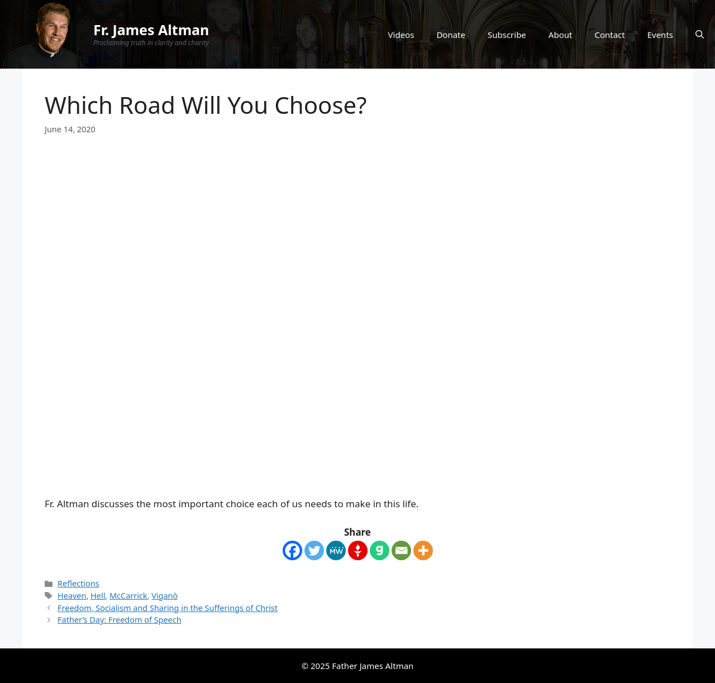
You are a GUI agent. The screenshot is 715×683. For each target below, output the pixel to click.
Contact (609, 34)
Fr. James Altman (151, 29)
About (561, 34)
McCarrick (128, 595)
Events (660, 34)
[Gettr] (358, 550)
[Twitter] (314, 550)
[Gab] (379, 550)
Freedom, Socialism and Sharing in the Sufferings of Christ (168, 608)
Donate (450, 34)
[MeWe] (336, 550)
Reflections (78, 583)
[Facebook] (292, 550)
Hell (97, 595)
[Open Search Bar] (699, 34)
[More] (423, 550)
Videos (401, 34)
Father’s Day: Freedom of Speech (120, 619)
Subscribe (507, 34)
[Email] (401, 550)
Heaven (72, 595)
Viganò (164, 595)
